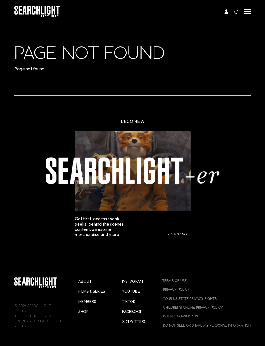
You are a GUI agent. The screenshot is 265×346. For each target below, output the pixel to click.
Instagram (132, 281)
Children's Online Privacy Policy (193, 307)
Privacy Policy (176, 289)
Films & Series (91, 291)
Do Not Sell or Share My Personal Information (207, 325)
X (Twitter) (133, 321)
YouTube (131, 291)
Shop (83, 311)
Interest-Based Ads (180, 316)
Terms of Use (174, 280)
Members (87, 301)
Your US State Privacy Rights (190, 298)
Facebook (132, 311)
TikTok (129, 301)
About (85, 281)
